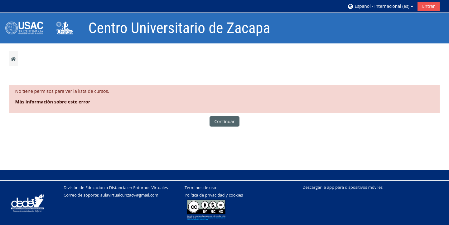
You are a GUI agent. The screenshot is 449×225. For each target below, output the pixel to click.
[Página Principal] (43, 28)
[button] (380, 6)
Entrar (428, 6)
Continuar (224, 121)
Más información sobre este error (52, 102)
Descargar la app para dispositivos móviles (342, 187)
